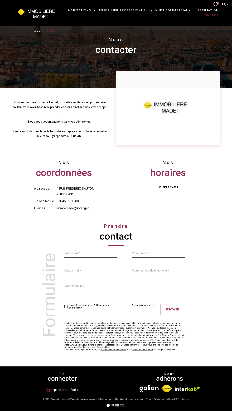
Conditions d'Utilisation (142, 349)
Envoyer (172, 309)
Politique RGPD (172, 399)
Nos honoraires (106, 399)
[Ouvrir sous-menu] (93, 10)
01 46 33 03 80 (68, 209)
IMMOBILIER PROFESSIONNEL (123, 10)
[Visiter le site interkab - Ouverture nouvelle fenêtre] (187, 389)
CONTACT (210, 15)
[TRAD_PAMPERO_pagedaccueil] (36, 17)
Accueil (38, 31)
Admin (148, 399)
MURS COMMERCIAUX (173, 10)
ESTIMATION (207, 10)
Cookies (185, 399)
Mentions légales (135, 399)
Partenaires (159, 399)
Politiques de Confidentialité (113, 349)
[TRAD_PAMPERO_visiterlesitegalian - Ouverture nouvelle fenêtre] (149, 388)
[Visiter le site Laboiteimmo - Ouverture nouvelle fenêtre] (116, 405)
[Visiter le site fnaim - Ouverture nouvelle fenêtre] (166, 388)
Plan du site (120, 399)
